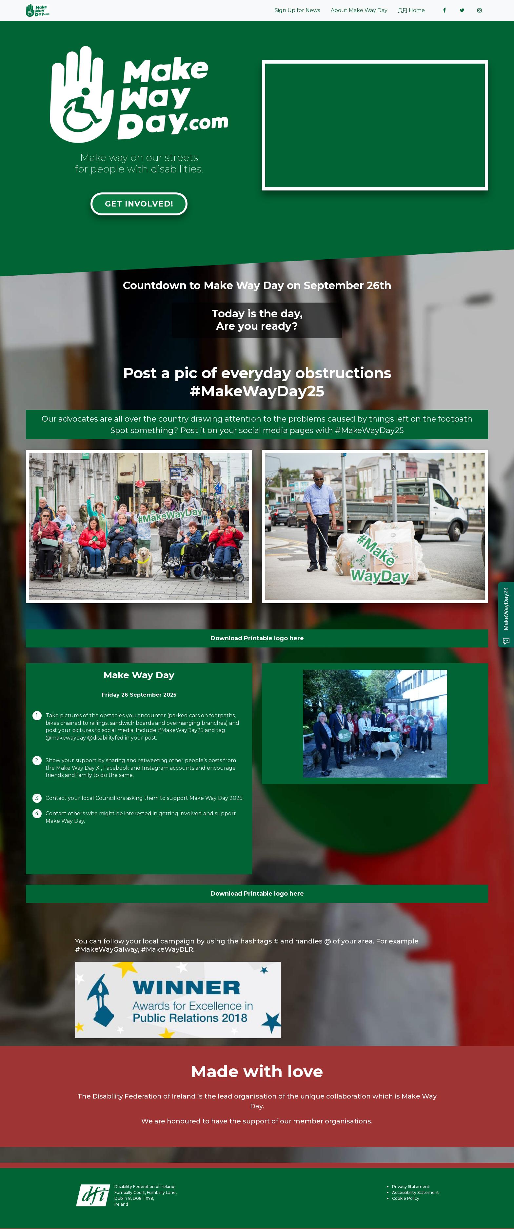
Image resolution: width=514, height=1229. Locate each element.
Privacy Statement (410, 1187)
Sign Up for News (297, 10)
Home (411, 10)
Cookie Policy (405, 1199)
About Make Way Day (359, 10)
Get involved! (139, 204)
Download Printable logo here (257, 638)
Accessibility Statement (415, 1193)
